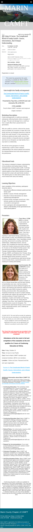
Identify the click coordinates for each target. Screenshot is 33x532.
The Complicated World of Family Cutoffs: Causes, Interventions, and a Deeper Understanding (16, 95)
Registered (4, 51)
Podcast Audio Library (21, 82)
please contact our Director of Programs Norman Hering (15, 383)
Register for (16, 370)
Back (3, 34)
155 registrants (12, 52)
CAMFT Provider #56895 (22, 523)
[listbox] (24, 34)
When (3, 46)
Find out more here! (22, 83)
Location (3, 49)
